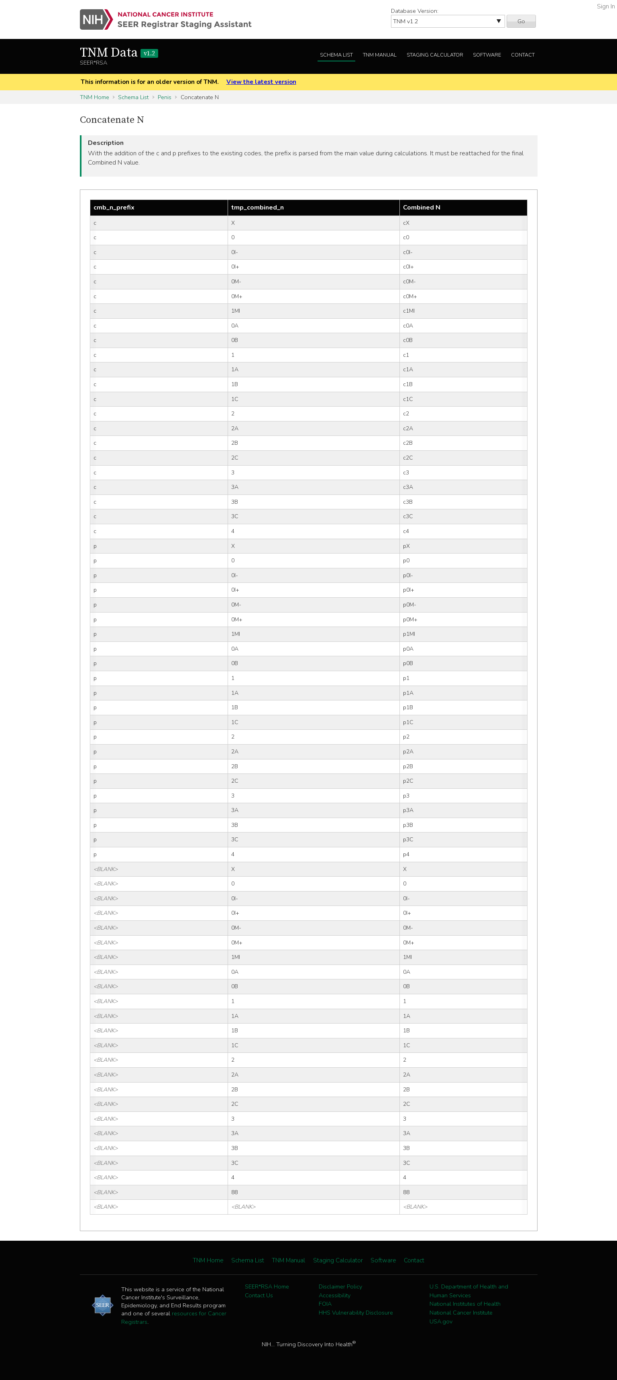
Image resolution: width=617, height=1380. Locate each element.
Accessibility (334, 1295)
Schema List (336, 55)
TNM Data (119, 53)
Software (487, 55)
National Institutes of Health (465, 1304)
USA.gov (441, 1321)
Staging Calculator (435, 55)
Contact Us (259, 1295)
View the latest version (261, 82)
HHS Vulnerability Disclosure (356, 1313)
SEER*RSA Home (267, 1286)
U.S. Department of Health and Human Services (469, 1290)
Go (521, 21)
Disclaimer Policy (340, 1286)
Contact (523, 55)
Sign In (606, 6)
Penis (164, 97)
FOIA (325, 1304)
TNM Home (94, 97)
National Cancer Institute (461, 1313)
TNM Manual (380, 55)
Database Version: (414, 11)
